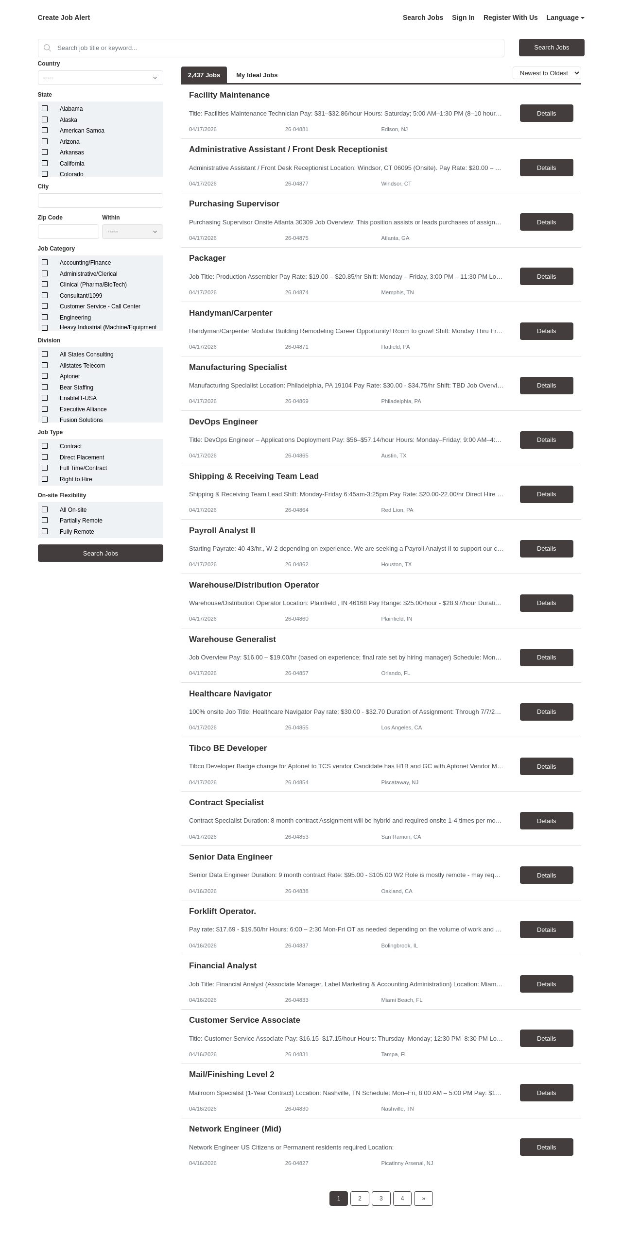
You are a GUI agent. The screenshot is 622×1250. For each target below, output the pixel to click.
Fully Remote (77, 531)
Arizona (70, 141)
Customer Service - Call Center (100, 306)
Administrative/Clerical (89, 273)
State (45, 94)
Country (49, 63)
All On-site (73, 510)
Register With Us (511, 17)
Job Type (50, 432)
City (43, 186)
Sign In (463, 17)
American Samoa (82, 130)
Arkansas (72, 152)
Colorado (72, 174)
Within (111, 217)
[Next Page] (423, 1198)
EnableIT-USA (78, 398)
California (72, 163)
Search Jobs (423, 17)
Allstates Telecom (82, 365)
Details (546, 113)
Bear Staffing (76, 387)
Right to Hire (76, 479)
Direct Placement (82, 457)
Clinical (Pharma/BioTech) (93, 284)
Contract (71, 446)
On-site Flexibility (62, 495)
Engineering (75, 317)
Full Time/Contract (83, 468)
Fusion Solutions (81, 420)
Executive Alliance (83, 409)
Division (49, 340)
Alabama (71, 108)
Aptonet (70, 376)
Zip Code (50, 217)
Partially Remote (81, 520)
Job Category (56, 248)
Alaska (68, 120)
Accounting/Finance (85, 262)
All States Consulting (87, 354)
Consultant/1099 (81, 295)
